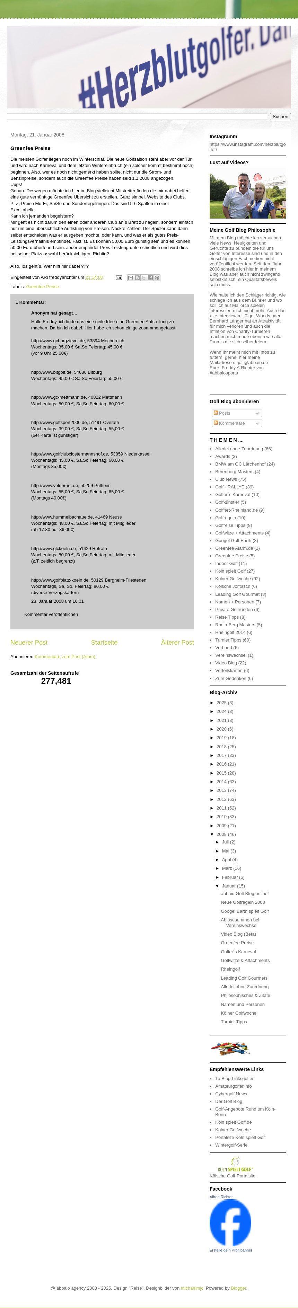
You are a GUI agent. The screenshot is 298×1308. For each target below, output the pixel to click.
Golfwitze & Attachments (245, 960)
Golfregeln (225, 517)
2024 (222, 711)
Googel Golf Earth (233, 540)
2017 (222, 755)
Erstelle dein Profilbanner (231, 1250)
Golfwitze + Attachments (239, 533)
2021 (222, 720)
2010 (222, 816)
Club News (226, 479)
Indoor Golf (226, 563)
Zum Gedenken (230, 678)
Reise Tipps (227, 617)
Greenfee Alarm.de (234, 548)
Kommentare (229, 423)
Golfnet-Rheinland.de (236, 510)
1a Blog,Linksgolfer (234, 1078)
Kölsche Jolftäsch (232, 586)
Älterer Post (177, 642)
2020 (222, 729)
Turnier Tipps (228, 640)
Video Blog (226, 662)
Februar (230, 877)
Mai (226, 851)
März (228, 868)
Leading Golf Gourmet (237, 594)
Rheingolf (230, 969)
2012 (222, 799)
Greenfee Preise (42, 286)
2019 (222, 737)
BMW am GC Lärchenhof (240, 464)
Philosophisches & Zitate (245, 995)
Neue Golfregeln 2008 (243, 902)
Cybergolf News (231, 1093)
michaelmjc (192, 1288)
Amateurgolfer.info (233, 1086)
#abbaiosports (224, 372)
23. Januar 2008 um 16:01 (57, 601)
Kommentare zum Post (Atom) (65, 656)
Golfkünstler (227, 502)
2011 (222, 808)
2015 (222, 773)
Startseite (104, 642)
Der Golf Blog (228, 1101)
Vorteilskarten (229, 670)
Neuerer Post (28, 642)
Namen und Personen (242, 1004)
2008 (222, 834)
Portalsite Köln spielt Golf (240, 1137)
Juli (226, 842)
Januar (229, 886)
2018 (222, 746)
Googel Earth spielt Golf (245, 911)
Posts (222, 413)
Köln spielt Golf (230, 571)
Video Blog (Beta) (238, 934)
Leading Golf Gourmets (244, 978)
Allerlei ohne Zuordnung (239, 448)
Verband (223, 647)
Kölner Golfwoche (233, 578)
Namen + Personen (234, 601)
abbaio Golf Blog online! (245, 893)
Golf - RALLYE (229, 486)
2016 (222, 764)
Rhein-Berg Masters (235, 624)
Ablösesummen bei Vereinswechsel (240, 922)
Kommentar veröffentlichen (51, 614)
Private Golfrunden (234, 609)
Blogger (238, 1288)
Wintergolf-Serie (231, 1145)
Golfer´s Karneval (232, 494)
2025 (222, 702)
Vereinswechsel (230, 655)
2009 (222, 825)
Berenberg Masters (234, 471)
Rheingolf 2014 (230, 632)
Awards (222, 456)
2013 (222, 790)
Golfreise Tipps (230, 525)
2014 (222, 781)
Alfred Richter (221, 1197)
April (227, 859)
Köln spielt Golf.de (233, 1122)
